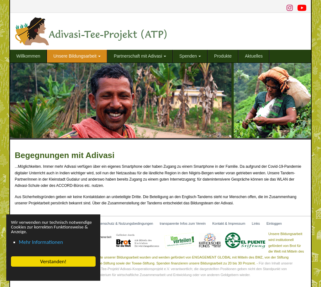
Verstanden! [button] (53, 261)
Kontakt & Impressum (228, 223)
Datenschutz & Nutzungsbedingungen (124, 223)
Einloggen (274, 223)
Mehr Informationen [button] (40, 242)
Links (256, 223)
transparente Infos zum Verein (183, 223)
